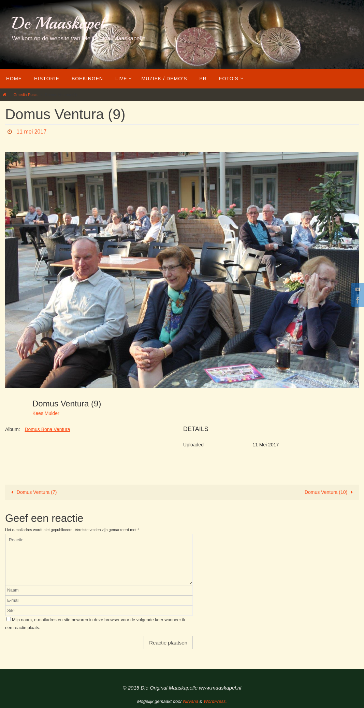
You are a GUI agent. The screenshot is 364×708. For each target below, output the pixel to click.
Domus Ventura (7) (33, 492)
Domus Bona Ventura (47, 429)
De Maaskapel (58, 23)
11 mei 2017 (31, 132)
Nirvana (190, 701)
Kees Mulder (45, 413)
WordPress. (215, 701)
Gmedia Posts (25, 95)
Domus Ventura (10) (330, 492)
